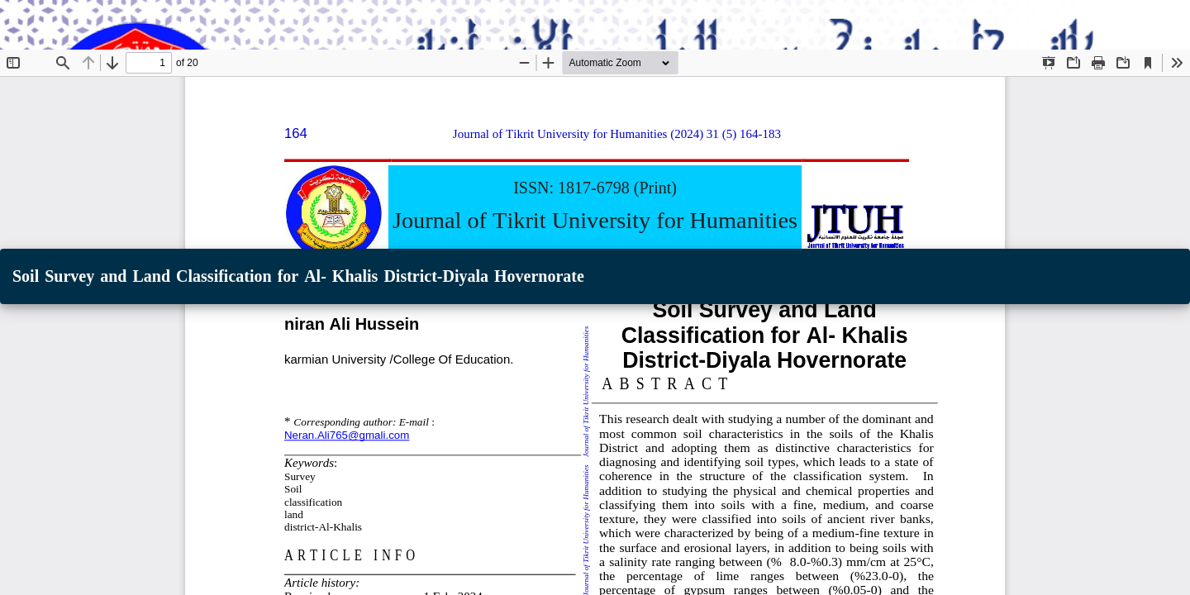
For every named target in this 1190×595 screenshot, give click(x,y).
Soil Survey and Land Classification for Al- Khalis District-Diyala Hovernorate (298, 276)
